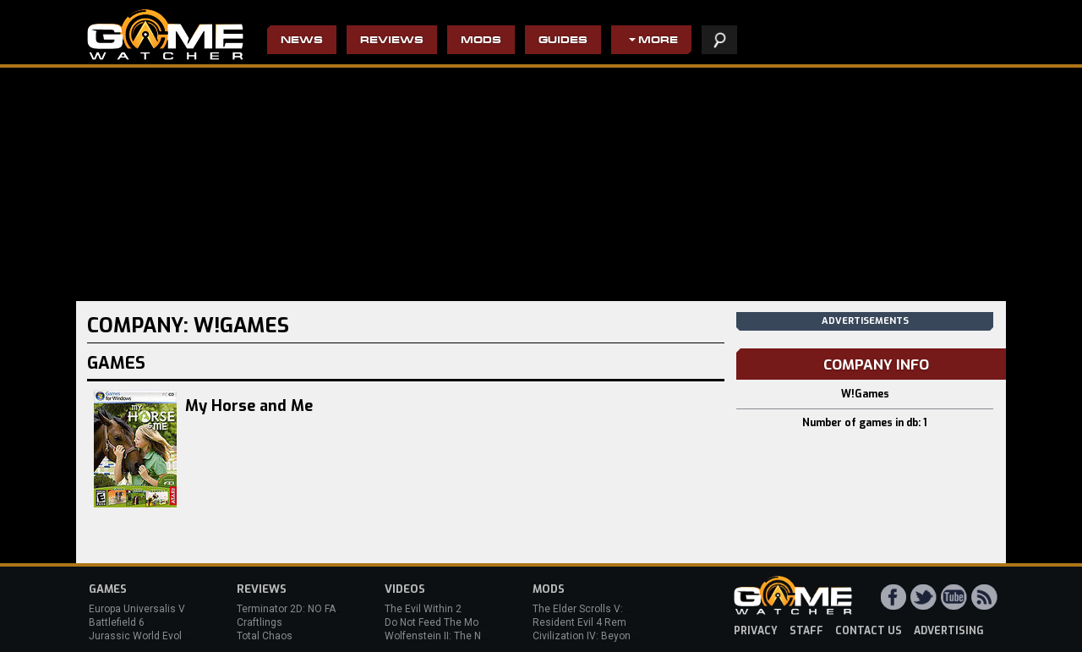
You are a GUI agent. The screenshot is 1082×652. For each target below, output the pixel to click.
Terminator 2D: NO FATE (292, 609)
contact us (868, 631)
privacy (756, 631)
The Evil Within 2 (423, 609)
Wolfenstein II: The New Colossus (463, 636)
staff (806, 631)
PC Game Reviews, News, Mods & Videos (165, 34)
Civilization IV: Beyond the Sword (609, 636)
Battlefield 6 (117, 622)
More (658, 41)
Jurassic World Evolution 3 (151, 636)
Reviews (392, 41)
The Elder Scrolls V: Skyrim (595, 609)
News (302, 41)
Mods (481, 41)
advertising (949, 631)
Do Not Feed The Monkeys (445, 622)
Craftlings (259, 622)
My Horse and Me (249, 406)
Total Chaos (264, 636)
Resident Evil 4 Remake (588, 622)
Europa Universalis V (137, 609)
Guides (562, 41)
